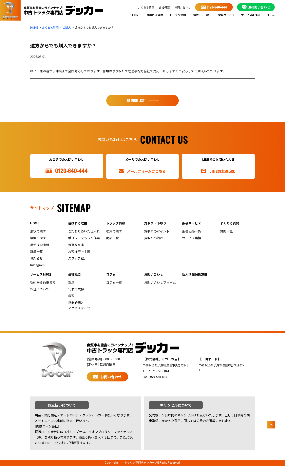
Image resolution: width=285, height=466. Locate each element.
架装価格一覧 (191, 231)
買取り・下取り (202, 15)
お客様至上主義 (79, 251)
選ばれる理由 (154, 15)
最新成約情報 (39, 244)
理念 (71, 282)
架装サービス (226, 15)
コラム (270, 15)
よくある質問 (146, 7)
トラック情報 (177, 15)
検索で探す (38, 237)
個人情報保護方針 (194, 274)
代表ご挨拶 (76, 289)
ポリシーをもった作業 (84, 237)
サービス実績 (191, 237)
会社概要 (164, 7)
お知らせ (36, 258)
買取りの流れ (153, 237)
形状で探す (38, 231)
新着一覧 (36, 251)
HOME (136, 15)
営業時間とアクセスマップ (79, 305)
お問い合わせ (182, 7)
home (34, 223)
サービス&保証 (250, 15)
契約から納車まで (42, 282)
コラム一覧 (114, 282)
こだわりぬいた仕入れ (84, 231)
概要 (71, 295)
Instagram (37, 265)
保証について (39, 289)
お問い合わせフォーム (160, 282)
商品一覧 (112, 237)
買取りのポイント (156, 231)
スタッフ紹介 (77, 258)
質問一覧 (226, 231)
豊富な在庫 (76, 244)
